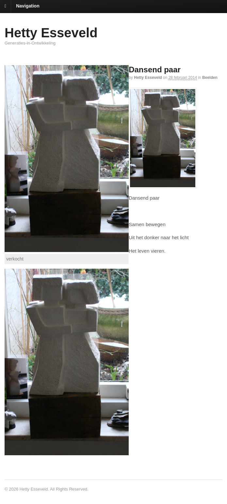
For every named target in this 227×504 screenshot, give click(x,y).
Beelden (210, 77)
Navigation (28, 6)
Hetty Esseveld (51, 33)
